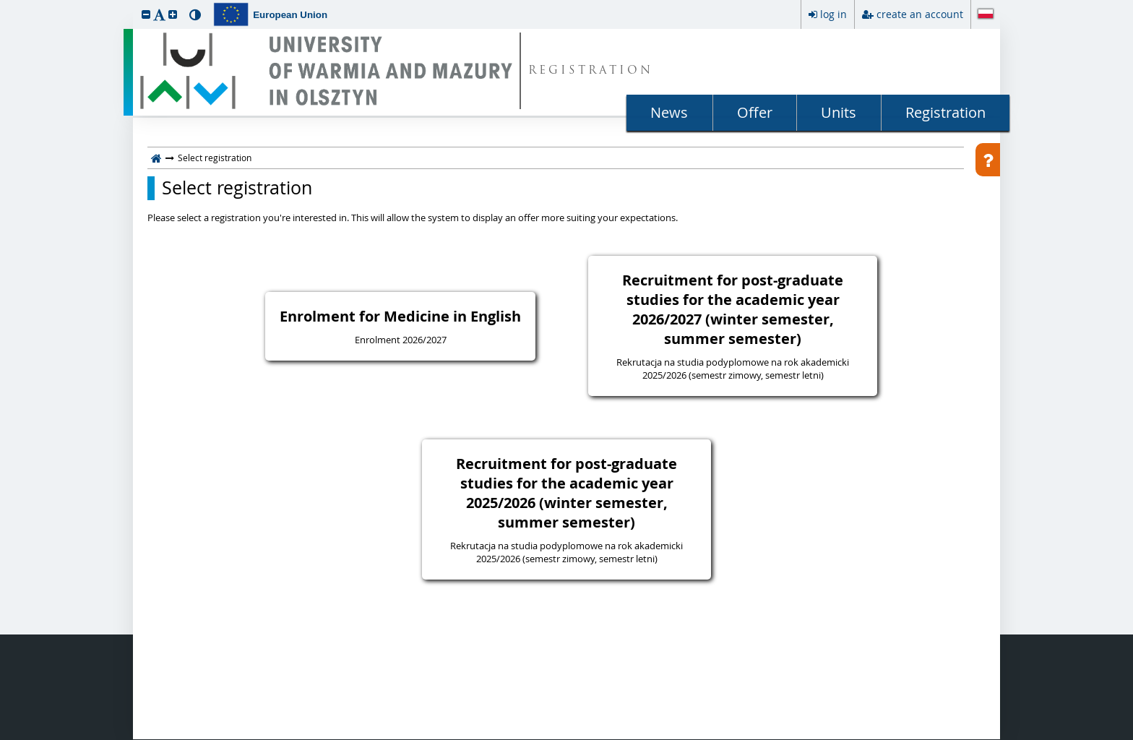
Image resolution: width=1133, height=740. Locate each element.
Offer (754, 112)
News (669, 112)
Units (838, 112)
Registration (945, 112)
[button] (146, 14)
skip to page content (3, 3)
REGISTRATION (590, 71)
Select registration (237, 187)
